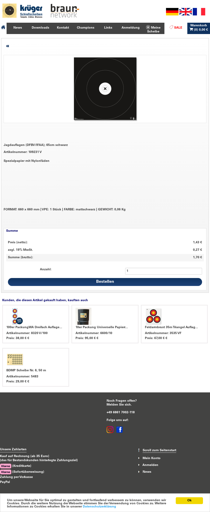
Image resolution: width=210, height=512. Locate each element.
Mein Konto (152, 458)
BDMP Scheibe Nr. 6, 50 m (26, 370)
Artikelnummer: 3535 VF (163, 333)
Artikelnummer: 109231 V (23, 152)
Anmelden (150, 465)
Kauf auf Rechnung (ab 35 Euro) (24, 456)
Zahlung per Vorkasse (16, 477)
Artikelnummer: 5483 (22, 376)
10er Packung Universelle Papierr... (102, 327)
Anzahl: (45, 269)
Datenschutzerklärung (99, 506)
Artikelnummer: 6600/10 (94, 333)
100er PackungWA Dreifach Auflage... (34, 327)
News (147, 472)
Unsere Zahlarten (13, 449)
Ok (189, 500)
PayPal (5, 482)
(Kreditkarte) (15, 466)
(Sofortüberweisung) (22, 472)
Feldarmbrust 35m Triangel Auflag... (171, 327)
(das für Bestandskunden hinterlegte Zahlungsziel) (39, 460)
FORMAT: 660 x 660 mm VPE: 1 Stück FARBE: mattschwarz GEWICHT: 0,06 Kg (65, 210)
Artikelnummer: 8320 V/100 (27, 333)
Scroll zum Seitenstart (159, 450)
